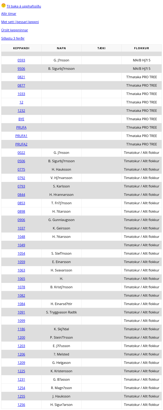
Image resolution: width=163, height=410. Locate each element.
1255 (21, 396)
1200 (21, 337)
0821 (21, 77)
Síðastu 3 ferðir (12, 38)
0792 (21, 178)
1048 (21, 236)
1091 (21, 312)
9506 (21, 68)
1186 (21, 329)
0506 (21, 161)
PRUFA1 (21, 136)
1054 (21, 253)
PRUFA (21, 127)
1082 (21, 295)
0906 (21, 220)
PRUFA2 (21, 144)
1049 (21, 245)
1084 (21, 304)
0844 (21, 194)
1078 (21, 287)
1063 (21, 270)
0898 (21, 211)
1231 (21, 379)
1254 (21, 388)
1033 (21, 94)
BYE (21, 119)
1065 (21, 278)
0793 (21, 186)
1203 (21, 346)
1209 (21, 362)
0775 (21, 169)
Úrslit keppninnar (14, 30)
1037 (21, 228)
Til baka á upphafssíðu (24, 6)
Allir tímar (8, 13)
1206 (21, 354)
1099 (21, 320)
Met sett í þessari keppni (20, 22)
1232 (21, 110)
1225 (21, 371)
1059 (21, 262)
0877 (21, 85)
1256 (21, 404)
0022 (21, 152)
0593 (21, 60)
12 (21, 102)
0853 (21, 203)
